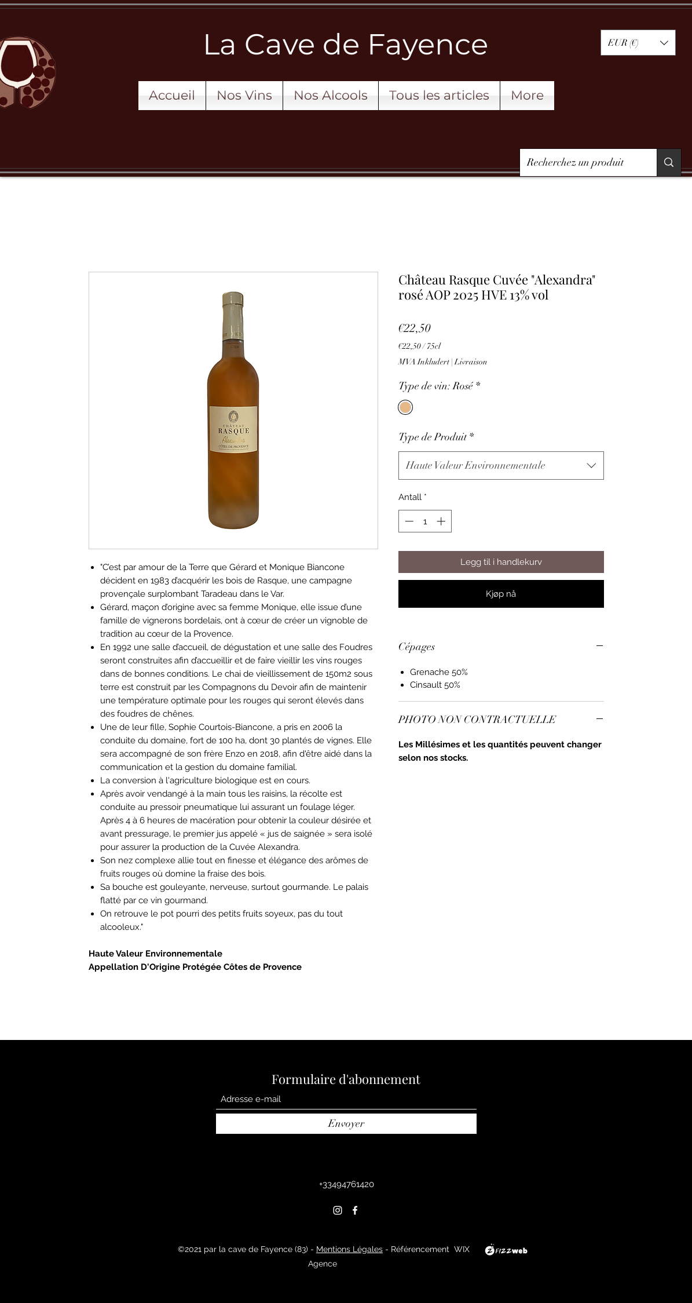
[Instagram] (337, 1210)
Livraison (471, 362)
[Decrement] (408, 521)
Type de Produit (436, 436)
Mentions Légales (349, 1249)
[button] (638, 43)
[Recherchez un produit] (580, 163)
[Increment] (442, 521)
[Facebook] (355, 1210)
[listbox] (638, 43)
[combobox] (501, 465)
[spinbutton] (424, 521)
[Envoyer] (346, 1124)
